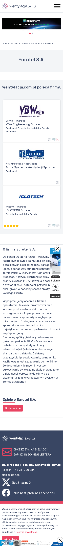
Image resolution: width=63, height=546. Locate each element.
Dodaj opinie (13, 408)
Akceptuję (10, 539)
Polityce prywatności (26, 532)
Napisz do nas (10, 474)
